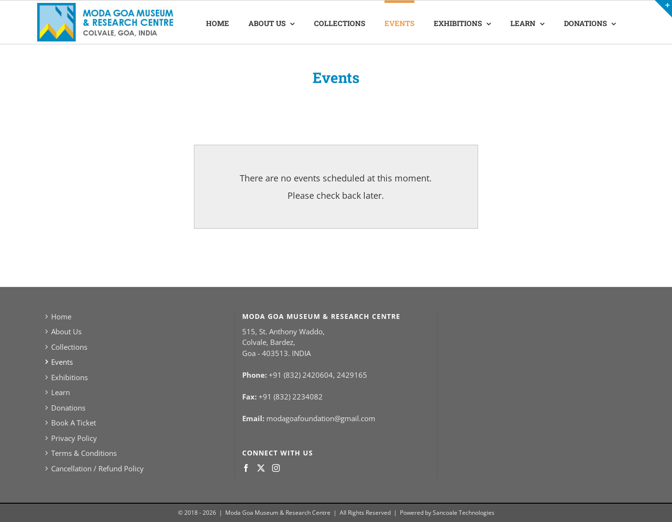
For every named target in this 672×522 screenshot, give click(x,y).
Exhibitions (69, 377)
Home (61, 316)
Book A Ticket (73, 422)
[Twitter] (261, 468)
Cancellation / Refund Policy (97, 468)
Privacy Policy (74, 438)
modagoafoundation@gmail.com (320, 418)
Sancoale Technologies (463, 512)
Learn (60, 392)
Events (62, 362)
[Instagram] (276, 468)
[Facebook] (246, 468)
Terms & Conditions (84, 453)
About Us (66, 331)
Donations (68, 407)
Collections (69, 347)
